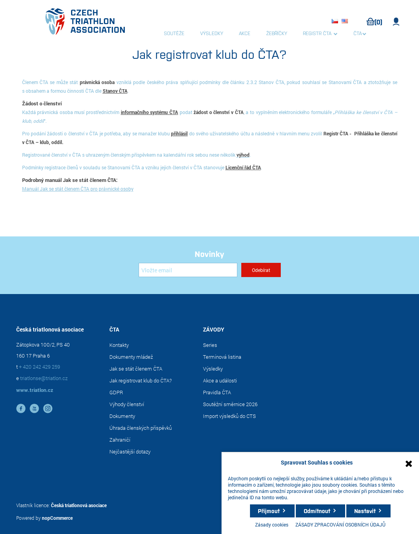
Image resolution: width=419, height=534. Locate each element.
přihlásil (179, 133)
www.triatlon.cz (34, 389)
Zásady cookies (271, 524)
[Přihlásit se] (188, 270)
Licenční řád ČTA (243, 167)
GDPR (116, 392)
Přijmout (269, 510)
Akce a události (220, 380)
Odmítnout (317, 510)
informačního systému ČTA (149, 112)
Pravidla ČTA (217, 392)
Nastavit (365, 510)
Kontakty (119, 345)
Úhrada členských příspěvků (140, 427)
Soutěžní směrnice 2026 (230, 404)
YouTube (34, 408)
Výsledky (213, 368)
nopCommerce (57, 518)
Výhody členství (126, 404)
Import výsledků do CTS (229, 416)
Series (210, 345)
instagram (48, 408)
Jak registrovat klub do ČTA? (140, 380)
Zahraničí (119, 439)
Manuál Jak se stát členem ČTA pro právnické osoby (77, 188)
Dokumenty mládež (131, 356)
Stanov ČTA (115, 91)
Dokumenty (122, 416)
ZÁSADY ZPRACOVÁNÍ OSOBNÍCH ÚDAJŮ (340, 524)
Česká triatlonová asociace (79, 505)
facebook (21, 408)
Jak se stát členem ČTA (135, 368)
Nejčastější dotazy (129, 451)
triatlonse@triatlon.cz (44, 378)
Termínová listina (222, 356)
